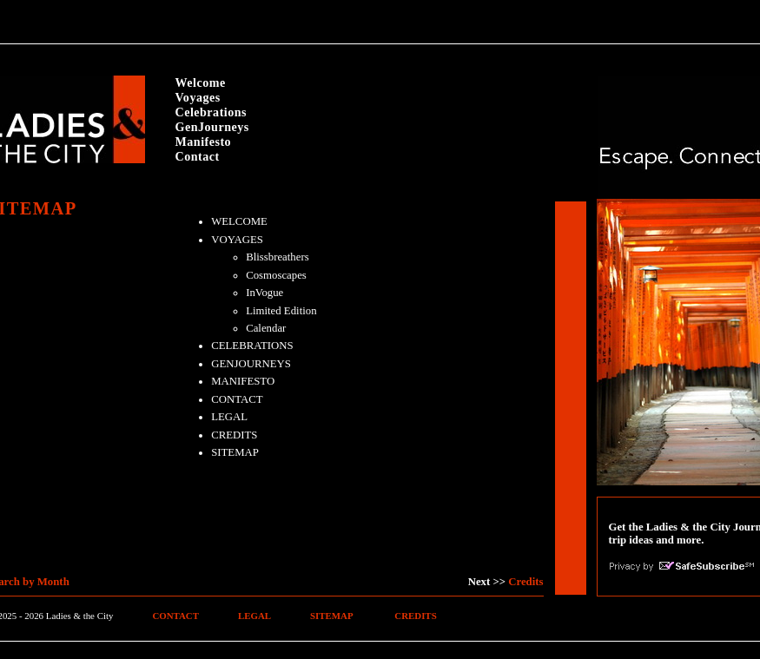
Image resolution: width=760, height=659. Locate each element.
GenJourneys (212, 127)
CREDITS (234, 435)
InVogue (264, 293)
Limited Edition (281, 311)
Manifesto (203, 141)
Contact (197, 156)
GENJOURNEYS (251, 364)
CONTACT (236, 399)
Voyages (198, 97)
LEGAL (229, 417)
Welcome (200, 82)
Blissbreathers (277, 257)
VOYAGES (237, 240)
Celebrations (211, 112)
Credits (525, 582)
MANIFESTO (242, 381)
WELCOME (239, 221)
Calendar (266, 328)
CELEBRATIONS (252, 345)
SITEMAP (235, 452)
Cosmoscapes (276, 275)
